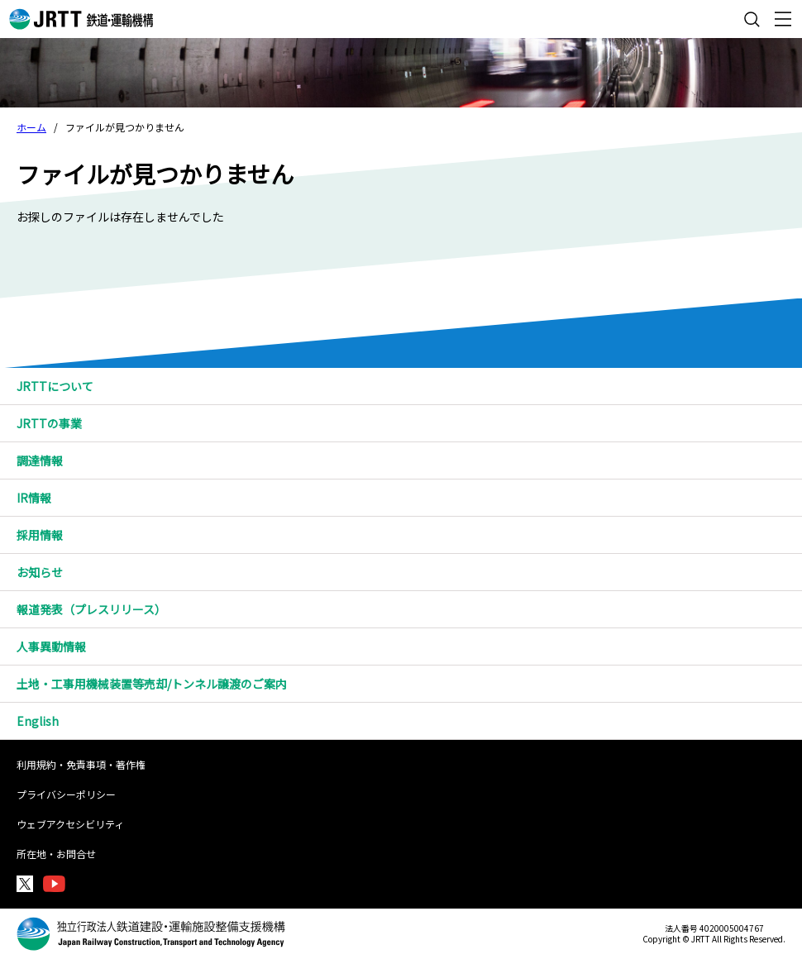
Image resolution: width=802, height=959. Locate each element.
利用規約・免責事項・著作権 (81, 764)
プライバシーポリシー (66, 794)
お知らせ (40, 572)
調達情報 (409, 460)
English (38, 721)
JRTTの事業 (409, 423)
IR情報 (409, 498)
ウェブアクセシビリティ (70, 824)
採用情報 (409, 535)
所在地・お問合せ (56, 854)
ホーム (31, 127)
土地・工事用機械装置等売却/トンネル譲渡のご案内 (152, 683)
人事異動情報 (51, 646)
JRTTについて (409, 386)
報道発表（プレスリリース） (91, 609)
